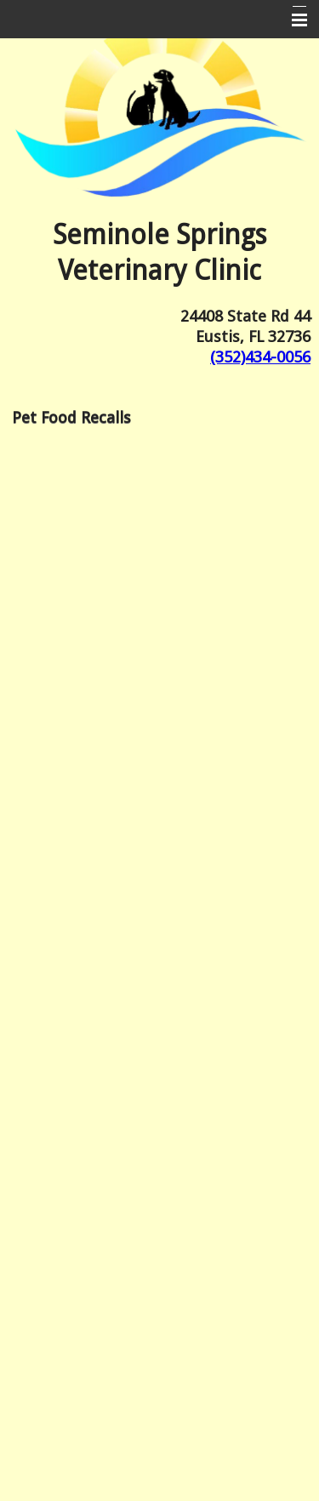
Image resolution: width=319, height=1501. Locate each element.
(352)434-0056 (260, 357)
